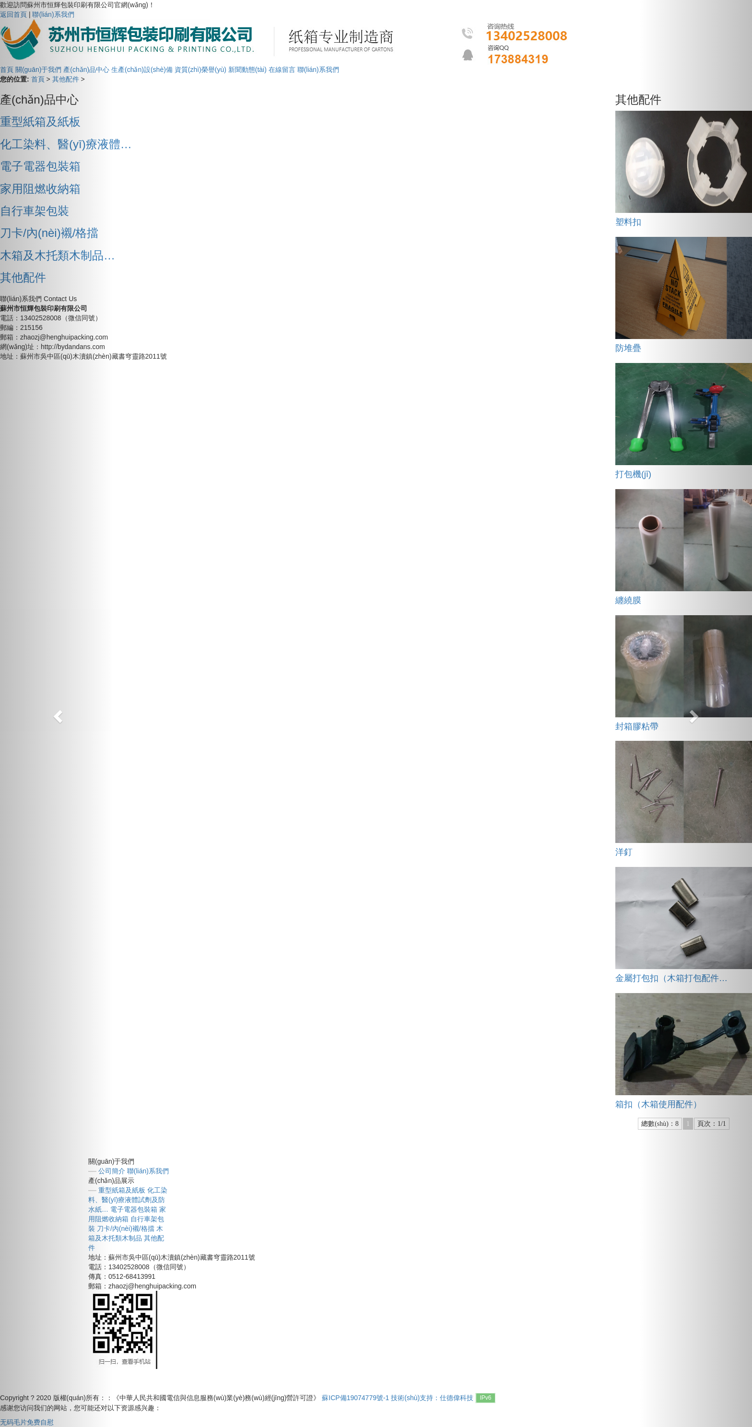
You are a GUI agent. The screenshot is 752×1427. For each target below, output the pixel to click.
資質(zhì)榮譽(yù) (201, 69)
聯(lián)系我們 (318, 69)
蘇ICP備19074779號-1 (355, 1398)
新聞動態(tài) (247, 69)
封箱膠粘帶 (636, 726)
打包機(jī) (633, 474)
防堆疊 (628, 348)
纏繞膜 (628, 600)
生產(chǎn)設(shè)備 (143, 69)
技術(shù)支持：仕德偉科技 (432, 1398)
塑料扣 (628, 222)
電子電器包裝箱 (133, 1209)
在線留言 (282, 69)
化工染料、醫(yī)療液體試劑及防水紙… (127, 1199)
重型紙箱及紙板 (121, 1190)
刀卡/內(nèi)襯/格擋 (125, 1228)
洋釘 (624, 852)
